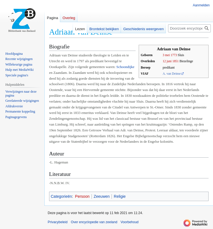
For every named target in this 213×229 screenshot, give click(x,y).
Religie (120, 196)
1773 (174, 55)
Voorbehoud (130, 222)
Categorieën (61, 196)
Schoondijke (125, 67)
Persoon (82, 196)
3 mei (166, 55)
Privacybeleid (57, 222)
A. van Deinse (172, 73)
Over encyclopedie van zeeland (94, 222)
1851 (175, 61)
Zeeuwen (102, 196)
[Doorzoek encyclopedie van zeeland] (189, 28)
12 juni (167, 61)
